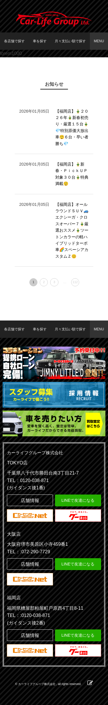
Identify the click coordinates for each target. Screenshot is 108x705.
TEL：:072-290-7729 (28, 551)
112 (75, 282)
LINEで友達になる (77, 500)
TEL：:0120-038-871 (28, 615)
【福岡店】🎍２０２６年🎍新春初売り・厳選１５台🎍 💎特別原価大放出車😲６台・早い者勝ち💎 (72, 127)
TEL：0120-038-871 (28, 480)
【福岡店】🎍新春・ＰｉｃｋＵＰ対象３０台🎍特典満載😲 (71, 174)
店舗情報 (30, 500)
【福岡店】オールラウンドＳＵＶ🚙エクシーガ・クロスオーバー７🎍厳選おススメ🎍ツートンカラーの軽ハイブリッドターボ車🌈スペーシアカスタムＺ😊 (71, 230)
